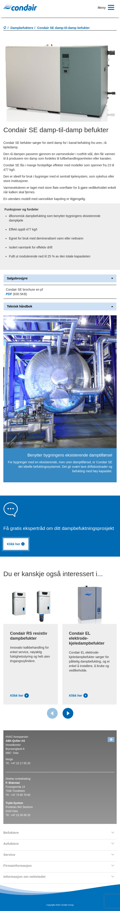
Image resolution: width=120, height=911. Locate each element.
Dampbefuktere (22, 28)
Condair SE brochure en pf (24, 289)
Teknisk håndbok (60, 306)
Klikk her (16, 544)
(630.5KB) (16, 294)
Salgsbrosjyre (60, 278)
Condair (20, 7)
